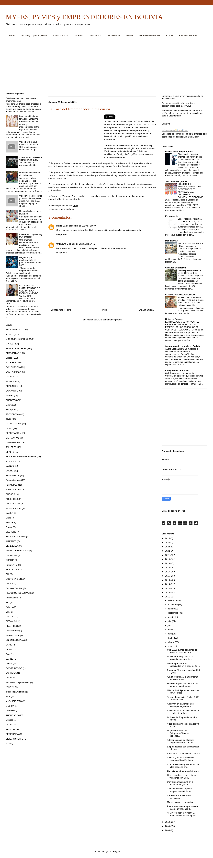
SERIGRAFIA (12, 734)
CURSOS (10, 494)
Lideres (9, 405)
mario (59, 226)
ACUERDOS (12, 499)
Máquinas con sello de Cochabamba (29, 174)
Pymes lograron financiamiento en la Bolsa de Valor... (183, 711)
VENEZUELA (12, 546)
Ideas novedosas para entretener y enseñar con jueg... (182, 776)
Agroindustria (12, 597)
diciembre (173, 600)
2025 (167, 538)
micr (8, 743)
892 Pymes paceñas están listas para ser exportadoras (182, 684)
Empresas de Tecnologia (17, 536)
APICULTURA (12, 569)
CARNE (9, 659)
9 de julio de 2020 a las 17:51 (81, 244)
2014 (167, 584)
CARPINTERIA (13, 442)
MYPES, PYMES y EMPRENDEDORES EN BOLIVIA (84, 17)
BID (7, 602)
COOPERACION (14, 579)
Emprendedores (66, 209)
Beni (8, 612)
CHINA (9, 663)
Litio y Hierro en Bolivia (177, 370)
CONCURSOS (95, 35)
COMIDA (10, 560)
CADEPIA (78, 35)
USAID (9, 645)
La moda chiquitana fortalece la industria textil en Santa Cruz (28, 119)
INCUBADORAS (13, 508)
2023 (167, 546)
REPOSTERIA (13, 635)
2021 (167, 555)
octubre (171, 608)
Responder (61, 234)
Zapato (9, 527)
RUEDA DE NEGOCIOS (17, 550)
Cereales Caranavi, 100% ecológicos (179, 796)
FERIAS (9, 395)
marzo (171, 638)
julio (170, 621)
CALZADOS (11, 555)
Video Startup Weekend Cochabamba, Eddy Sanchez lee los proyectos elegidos (30, 161)
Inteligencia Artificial (15, 692)
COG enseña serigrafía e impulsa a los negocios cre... (183, 765)
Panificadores (12, 630)
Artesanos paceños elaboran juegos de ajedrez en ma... (181, 741)
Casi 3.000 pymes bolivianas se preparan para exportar (182, 651)
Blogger (116, 851)
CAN (8, 654)
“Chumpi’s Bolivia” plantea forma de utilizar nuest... (182, 678)
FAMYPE (10, 687)
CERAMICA (11, 621)
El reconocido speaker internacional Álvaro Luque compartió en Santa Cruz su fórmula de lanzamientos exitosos (190, 159)
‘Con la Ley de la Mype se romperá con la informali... (180, 790)
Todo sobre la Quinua (176, 181)
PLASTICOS (12, 626)
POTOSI (10, 710)
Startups (10, 409)
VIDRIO (9, 649)
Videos (9, 358)
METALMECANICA (15, 489)
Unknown (61, 244)
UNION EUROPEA (15, 640)
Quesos (9, 720)
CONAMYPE (12, 391)
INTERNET (11, 541)
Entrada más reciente (61, 310)
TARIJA (9, 522)
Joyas (8, 419)
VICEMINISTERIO (14, 739)
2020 (167, 559)
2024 (167, 542)
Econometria (171, 216)
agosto (171, 617)
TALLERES (11, 447)
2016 (167, 576)
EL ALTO (10, 452)
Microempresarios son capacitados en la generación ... (183, 664)
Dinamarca (11, 677)
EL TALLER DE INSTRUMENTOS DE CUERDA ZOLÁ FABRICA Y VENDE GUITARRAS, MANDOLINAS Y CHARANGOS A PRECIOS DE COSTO (23, 294)
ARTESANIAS (114, 35)
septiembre (173, 613)
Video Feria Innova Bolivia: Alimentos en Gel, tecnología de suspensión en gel (29, 146)
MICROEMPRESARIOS (149, 35)
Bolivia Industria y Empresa (179, 151)
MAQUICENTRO (14, 701)
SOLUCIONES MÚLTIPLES (190, 243)
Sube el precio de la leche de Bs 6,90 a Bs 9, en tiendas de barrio (189, 273)
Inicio (104, 310)
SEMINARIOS (12, 729)
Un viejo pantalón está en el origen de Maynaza (180, 783)
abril (170, 633)
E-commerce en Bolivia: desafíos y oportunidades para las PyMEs (178, 104)
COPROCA (11, 673)
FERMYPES (12, 485)
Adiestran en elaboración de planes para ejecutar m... (180, 705)
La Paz (9, 428)
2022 (167, 551)
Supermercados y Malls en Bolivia (182, 346)
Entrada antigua (146, 310)
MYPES (129, 35)
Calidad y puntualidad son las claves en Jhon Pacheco (181, 758)
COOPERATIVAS (14, 668)
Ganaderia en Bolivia (175, 267)
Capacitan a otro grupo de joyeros (183, 771)
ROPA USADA (13, 475)
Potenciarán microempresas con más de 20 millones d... (182, 807)
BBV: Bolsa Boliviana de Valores (21, 456)
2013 (167, 588)
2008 (167, 830)
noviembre (173, 604)
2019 (167, 563)
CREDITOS (11, 400)
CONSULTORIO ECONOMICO (180, 294)
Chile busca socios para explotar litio (182, 373)
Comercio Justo (13, 480)
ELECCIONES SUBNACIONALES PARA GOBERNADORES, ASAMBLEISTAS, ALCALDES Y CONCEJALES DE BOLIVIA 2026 (184, 192)
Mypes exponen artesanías (180, 802)
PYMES (169, 35)
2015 (167, 580)
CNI (7, 574)
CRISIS (9, 583)
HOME (12, 35)
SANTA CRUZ (12, 438)
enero (171, 646)
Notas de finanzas (174, 319)
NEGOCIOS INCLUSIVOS (18, 593)
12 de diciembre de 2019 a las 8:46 (79, 226)
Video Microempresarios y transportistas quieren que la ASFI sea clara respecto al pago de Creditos (30, 201)
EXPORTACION (13, 433)
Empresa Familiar (14, 588)
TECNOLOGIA (13, 414)
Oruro (8, 518)
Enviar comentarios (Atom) (109, 319)
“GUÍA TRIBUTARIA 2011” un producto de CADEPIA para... (182, 814)
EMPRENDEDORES (188, 35)
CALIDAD (10, 616)
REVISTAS (11, 724)
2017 (167, 571)
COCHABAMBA (13, 372)
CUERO (9, 470)
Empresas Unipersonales (18, 682)
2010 (167, 822)
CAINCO (10, 466)
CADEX (9, 513)
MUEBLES (11, 461)
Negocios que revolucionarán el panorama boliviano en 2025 (30, 261)
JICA (8, 696)
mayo (170, 629)
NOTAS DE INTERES (16, 348)
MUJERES (11, 362)
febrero (171, 642)
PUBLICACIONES (14, 715)
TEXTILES (11, 381)
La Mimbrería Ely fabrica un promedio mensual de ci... (180, 657)
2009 (167, 826)
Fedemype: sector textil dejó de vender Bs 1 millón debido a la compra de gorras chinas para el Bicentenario (182, 113)
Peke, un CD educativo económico (183, 753)
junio (170, 625)
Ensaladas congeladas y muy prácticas (30, 235)
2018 (167, 567)
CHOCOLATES (13, 503)
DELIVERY (11, 532)
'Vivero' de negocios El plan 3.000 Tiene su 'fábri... (183, 698)
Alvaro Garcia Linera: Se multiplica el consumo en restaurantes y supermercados (181, 351)
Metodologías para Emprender (34, 35)
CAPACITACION (60, 35)
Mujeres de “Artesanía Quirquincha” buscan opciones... (178, 733)
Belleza (9, 607)
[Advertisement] (104, 66)
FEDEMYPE (12, 565)
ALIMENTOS (12, 386)
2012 (167, 592)
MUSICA (10, 706)
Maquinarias (171, 241)
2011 (167, 596)
